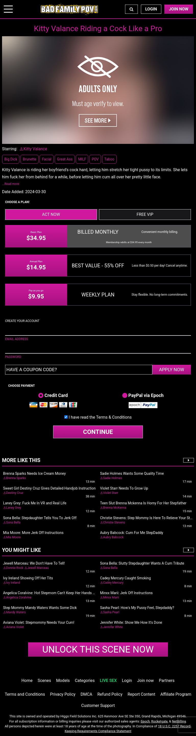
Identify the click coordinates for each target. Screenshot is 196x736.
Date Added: (13, 191)
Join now (145, 680)
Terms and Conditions (25, 694)
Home (26, 680)
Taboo (109, 159)
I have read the (100, 417)
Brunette (29, 159)
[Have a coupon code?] (78, 370)
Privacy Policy (62, 694)
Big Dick (10, 159)
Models (63, 680)
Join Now (178, 9)
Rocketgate (159, 721)
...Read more (10, 184)
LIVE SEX (108, 680)
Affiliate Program (176, 694)
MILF (82, 159)
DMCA (86, 694)
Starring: (9, 148)
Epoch (145, 721)
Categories (85, 680)
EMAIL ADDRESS (16, 339)
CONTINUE (98, 431)
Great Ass (64, 159)
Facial (46, 159)
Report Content (141, 694)
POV (95, 159)
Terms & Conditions (114, 417)
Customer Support (98, 705)
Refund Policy (109, 694)
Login (151, 9)
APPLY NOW (171, 369)
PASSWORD (13, 357)
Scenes (44, 680)
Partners (167, 680)
